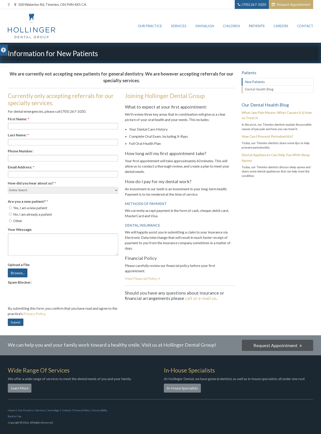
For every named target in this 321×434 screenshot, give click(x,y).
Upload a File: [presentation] (19, 264)
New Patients (255, 82)
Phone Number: (20, 151)
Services (178, 26)
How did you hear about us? (32, 183)
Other (15, 221)
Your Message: (20, 229)
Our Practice (150, 26)
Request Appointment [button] (293, 4)
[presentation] (42, 294)
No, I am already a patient (30, 214)
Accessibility (99, 410)
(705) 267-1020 (254, 4)
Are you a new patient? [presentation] (28, 201)
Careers (281, 26)
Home (11, 410)
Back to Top (14, 416)
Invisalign (204, 26)
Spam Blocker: (20, 282)
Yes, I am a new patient (28, 208)
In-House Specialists (182, 388)
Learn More (20, 388)
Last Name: (18, 135)
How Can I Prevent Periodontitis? (267, 136)
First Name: (18, 119)
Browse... (18, 273)
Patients (257, 26)
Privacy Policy (34, 313)
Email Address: (21, 167)
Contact (305, 26)
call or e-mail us (200, 298)
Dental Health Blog (259, 89)
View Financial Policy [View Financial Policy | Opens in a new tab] (141, 278)
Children (231, 26)
